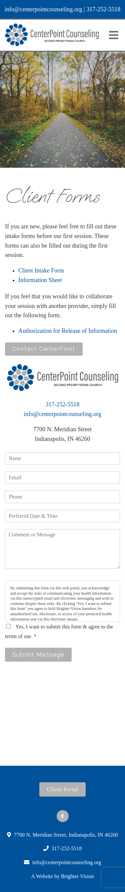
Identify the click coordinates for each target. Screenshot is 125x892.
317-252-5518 (103, 9)
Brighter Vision (77, 876)
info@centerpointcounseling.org (43, 9)
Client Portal (62, 789)
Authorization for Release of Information (67, 330)
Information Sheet (40, 280)
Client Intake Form (41, 270)
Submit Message (38, 654)
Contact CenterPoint (43, 349)
